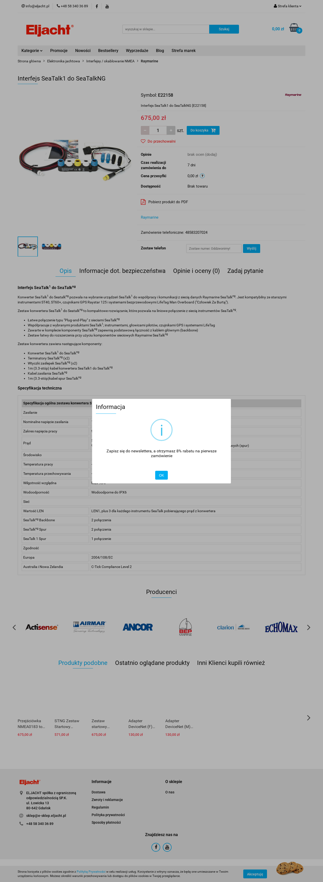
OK (161, 475)
